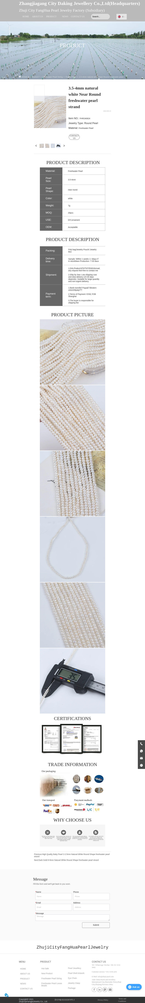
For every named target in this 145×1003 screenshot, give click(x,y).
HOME (24, 77)
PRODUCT (35, 77)
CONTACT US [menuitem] (77, 16)
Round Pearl (70, 77)
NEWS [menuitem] (65, 16)
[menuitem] (51, 16)
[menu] (52, 16)
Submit (96, 925)
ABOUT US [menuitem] (37, 16)
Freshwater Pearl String (52, 77)
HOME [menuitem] (25, 16)
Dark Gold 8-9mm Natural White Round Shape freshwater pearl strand (69, 860)
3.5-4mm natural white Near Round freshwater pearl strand (104, 77)
